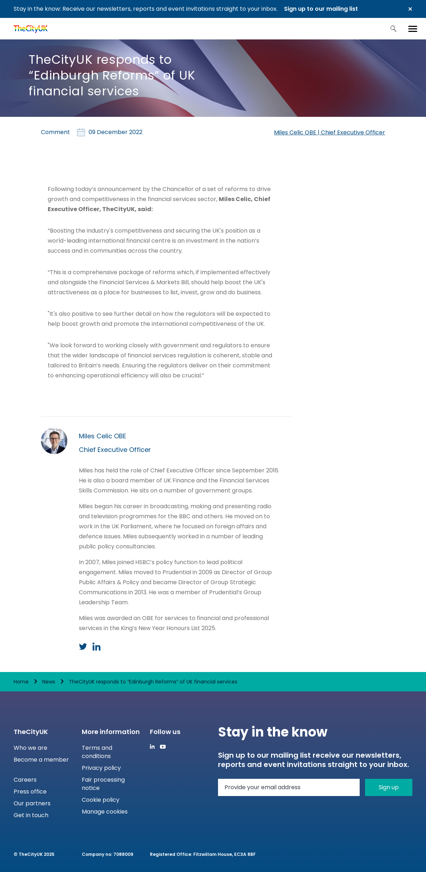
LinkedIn (96, 647)
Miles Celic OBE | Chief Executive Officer (329, 132)
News (48, 681)
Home (21, 681)
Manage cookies (105, 811)
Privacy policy (101, 768)
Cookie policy (100, 800)
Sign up (389, 787)
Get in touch (31, 815)
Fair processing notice (103, 784)
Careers (25, 780)
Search (393, 28)
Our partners (32, 803)
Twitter (83, 646)
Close (410, 9)
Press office (30, 791)
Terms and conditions (97, 752)
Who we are (30, 748)
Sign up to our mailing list (321, 9)
